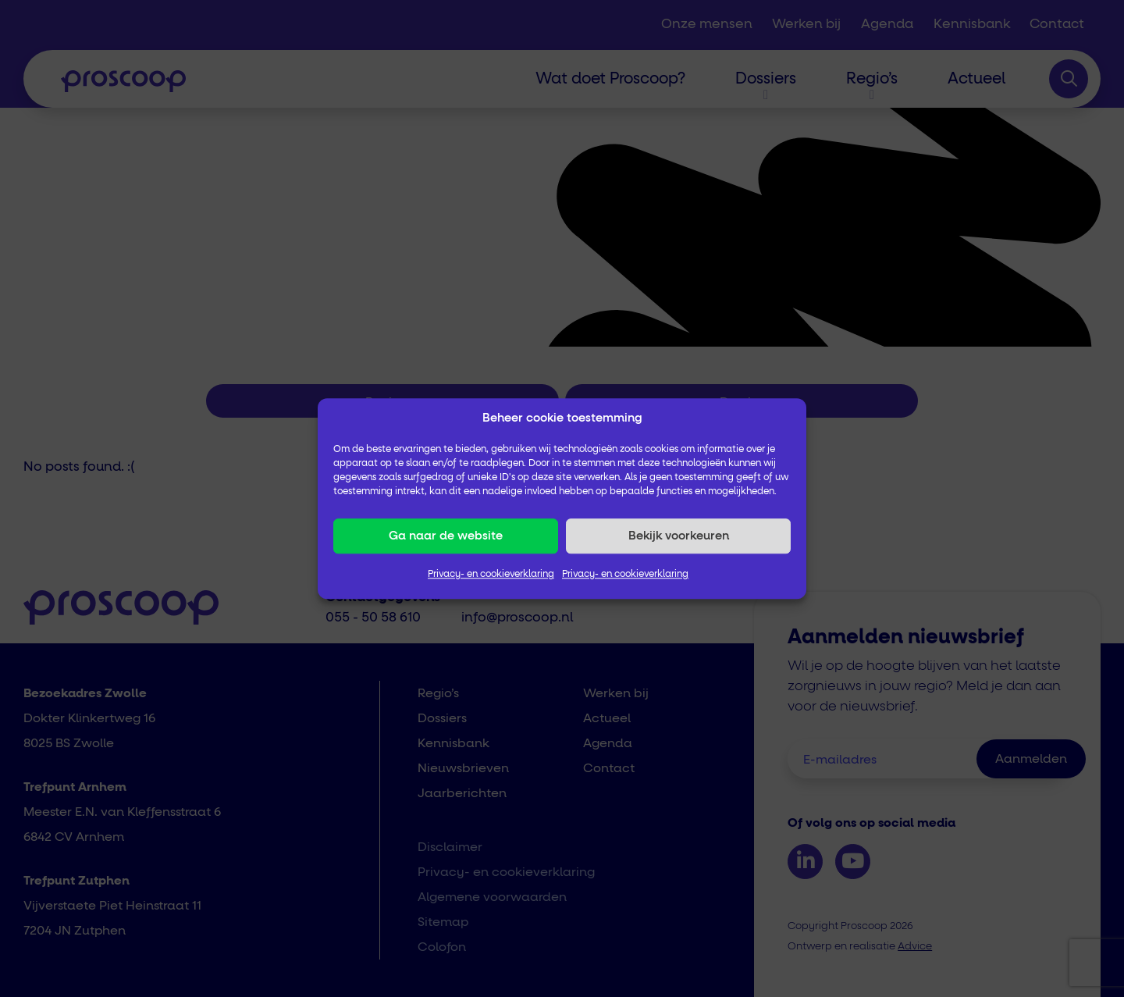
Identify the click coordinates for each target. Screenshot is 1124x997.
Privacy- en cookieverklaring (491, 574)
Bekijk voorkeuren (678, 536)
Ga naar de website (446, 536)
